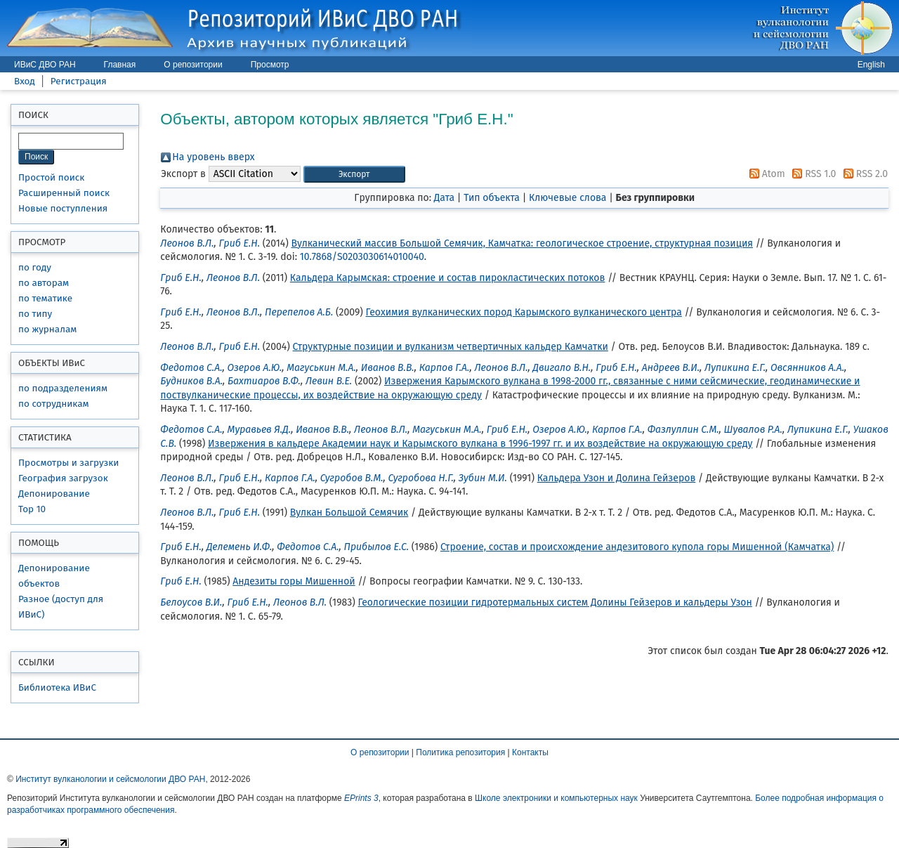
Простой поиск (51, 177)
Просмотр (270, 65)
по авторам (43, 283)
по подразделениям (62, 388)
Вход (24, 81)
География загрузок (63, 478)
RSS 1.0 (811, 174)
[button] (354, 174)
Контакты (530, 752)
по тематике (45, 298)
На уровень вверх (213, 157)
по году (34, 267)
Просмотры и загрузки (68, 463)
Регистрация (79, 81)
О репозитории (193, 65)
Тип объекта (492, 198)
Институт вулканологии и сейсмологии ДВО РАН (110, 779)
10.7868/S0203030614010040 (362, 257)
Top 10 (32, 509)
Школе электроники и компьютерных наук (556, 798)
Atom (764, 174)
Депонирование (54, 494)
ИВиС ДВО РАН (45, 65)
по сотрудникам (53, 404)
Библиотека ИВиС (57, 687)
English (871, 65)
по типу (35, 314)
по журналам (47, 329)
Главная (120, 65)
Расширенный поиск (64, 193)
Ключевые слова (567, 198)
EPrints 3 (361, 798)
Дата (444, 198)
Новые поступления (62, 208)
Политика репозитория (460, 752)
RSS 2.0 (863, 174)
